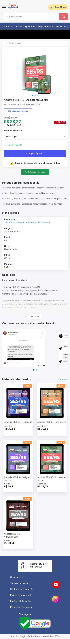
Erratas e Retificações (20, 601)
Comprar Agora (34, 153)
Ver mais (35, 316)
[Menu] (4, 8)
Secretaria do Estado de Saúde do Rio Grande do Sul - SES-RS (34, 222)
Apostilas (7, 26)
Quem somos (16, 577)
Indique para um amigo (35, 172)
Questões (30, 26)
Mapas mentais (45, 26)
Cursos (18, 26)
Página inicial (15, 43)
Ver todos (63, 379)
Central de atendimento (21, 589)
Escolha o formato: (13, 130)
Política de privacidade (21, 595)
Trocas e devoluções (20, 583)
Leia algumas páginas (18, 111)
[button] (32, 95)
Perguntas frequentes (21, 607)
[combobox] (30, 16)
